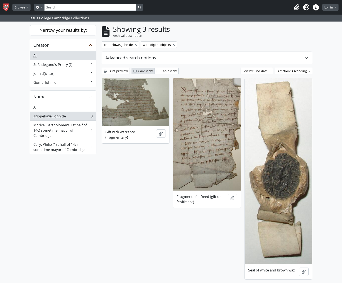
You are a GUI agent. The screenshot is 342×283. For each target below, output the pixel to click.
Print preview (116, 71)
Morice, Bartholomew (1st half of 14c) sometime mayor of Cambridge (63, 130)
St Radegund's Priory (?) (63, 65)
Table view (166, 71)
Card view (143, 71)
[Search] (90, 7)
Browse (20, 7)
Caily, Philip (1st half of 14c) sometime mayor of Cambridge (63, 147)
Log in (329, 7)
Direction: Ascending (292, 71)
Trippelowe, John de (63, 117)
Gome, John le (63, 83)
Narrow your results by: (63, 30)
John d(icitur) (63, 74)
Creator (41, 45)
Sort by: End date (255, 71)
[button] (296, 7)
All (35, 55)
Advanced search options (130, 58)
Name (39, 97)
